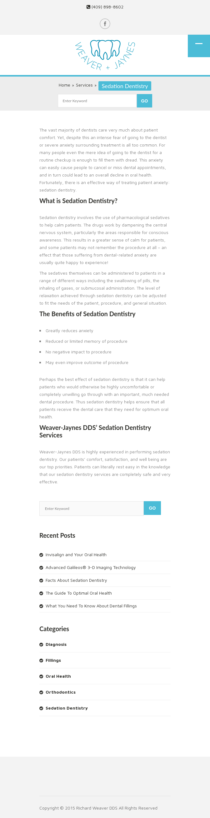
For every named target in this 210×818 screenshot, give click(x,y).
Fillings (53, 660)
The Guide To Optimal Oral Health (79, 593)
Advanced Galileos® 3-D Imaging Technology (91, 567)
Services (84, 84)
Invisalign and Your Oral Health (76, 554)
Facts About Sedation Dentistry (76, 580)
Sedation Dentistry (67, 708)
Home (64, 84)
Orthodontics (61, 692)
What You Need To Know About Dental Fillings (91, 605)
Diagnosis (56, 644)
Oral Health (58, 676)
